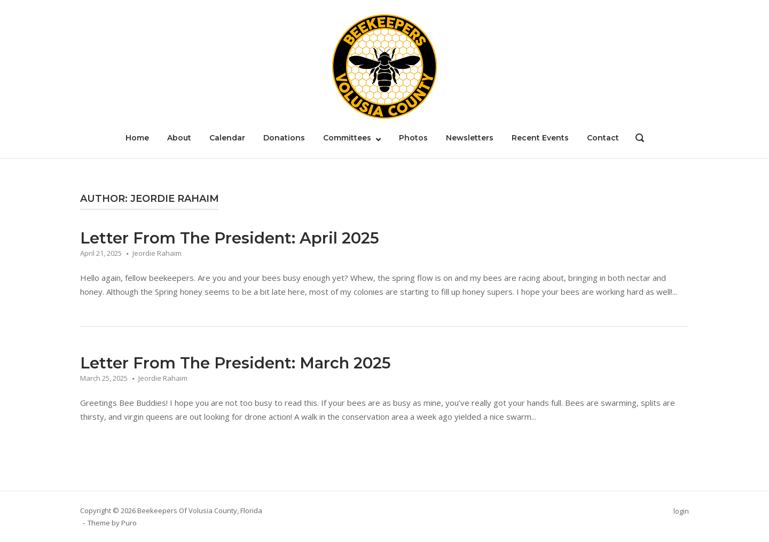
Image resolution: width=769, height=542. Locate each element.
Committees (347, 138)
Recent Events (540, 138)
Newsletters (469, 138)
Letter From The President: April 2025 (229, 238)
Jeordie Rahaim (157, 253)
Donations (284, 138)
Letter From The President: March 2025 (235, 363)
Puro (129, 523)
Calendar (227, 138)
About (179, 138)
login (681, 511)
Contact (603, 138)
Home (137, 138)
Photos (413, 138)
